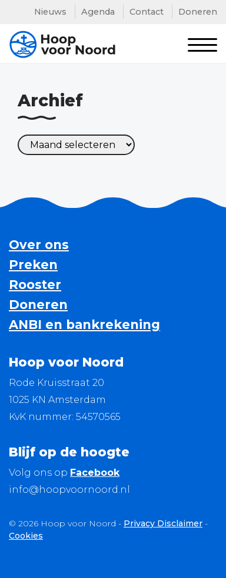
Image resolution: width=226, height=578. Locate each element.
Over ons (39, 244)
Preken (33, 264)
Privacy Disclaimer (163, 523)
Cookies (26, 535)
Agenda (98, 11)
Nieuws (50, 11)
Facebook (94, 472)
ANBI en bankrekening (84, 324)
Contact (146, 11)
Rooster (35, 284)
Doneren (197, 11)
